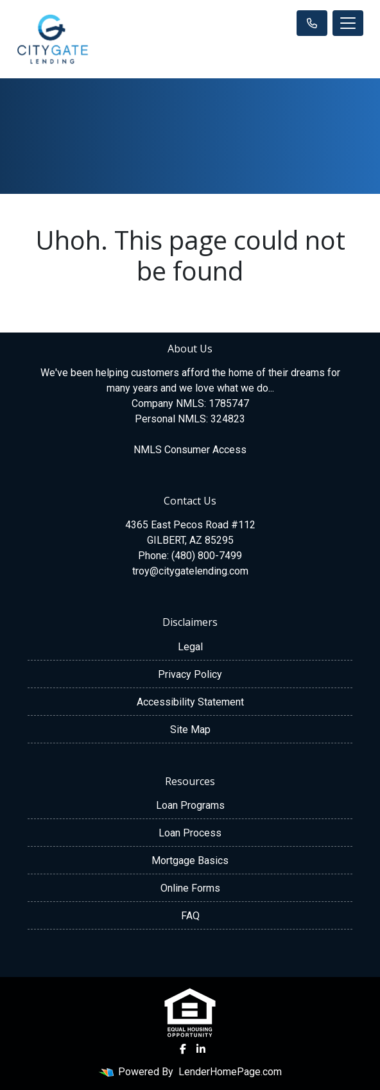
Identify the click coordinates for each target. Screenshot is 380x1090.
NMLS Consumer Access (190, 450)
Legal (190, 647)
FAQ (190, 916)
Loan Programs (190, 805)
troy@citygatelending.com (190, 571)
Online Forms (190, 888)
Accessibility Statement (190, 702)
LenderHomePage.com (230, 1072)
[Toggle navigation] (347, 23)
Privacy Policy (190, 674)
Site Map (190, 729)
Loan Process (190, 833)
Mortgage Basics (190, 860)
